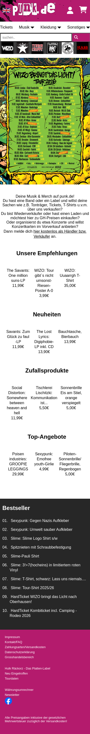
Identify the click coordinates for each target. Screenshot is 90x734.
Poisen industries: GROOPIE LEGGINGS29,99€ (18, 464)
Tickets (6, 27)
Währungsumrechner (19, 690)
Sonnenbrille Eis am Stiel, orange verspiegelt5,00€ (71, 398)
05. (5, 556)
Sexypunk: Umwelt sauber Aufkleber (41, 529)
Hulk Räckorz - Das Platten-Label (27, 668)
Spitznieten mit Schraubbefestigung (40, 547)
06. (5, 565)
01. (5, 521)
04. (5, 547)
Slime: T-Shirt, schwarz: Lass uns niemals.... (48, 579)
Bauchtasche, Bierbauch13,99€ (70, 337)
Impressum (12, 637)
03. (5, 538)
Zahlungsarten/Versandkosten (25, 647)
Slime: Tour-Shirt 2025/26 (32, 588)
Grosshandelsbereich (19, 657)
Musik (24, 27)
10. (5, 611)
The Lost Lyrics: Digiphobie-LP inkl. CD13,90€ (44, 342)
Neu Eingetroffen (16, 673)
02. (5, 529)
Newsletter (12, 695)
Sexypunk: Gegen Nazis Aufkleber (39, 521)
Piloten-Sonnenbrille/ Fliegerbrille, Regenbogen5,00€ (70, 464)
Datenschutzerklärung (20, 652)
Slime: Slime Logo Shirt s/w (33, 538)
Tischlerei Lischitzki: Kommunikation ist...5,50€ (44, 398)
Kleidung (48, 27)
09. (5, 597)
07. (5, 579)
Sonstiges (76, 27)
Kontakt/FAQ (13, 642)
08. (5, 588)
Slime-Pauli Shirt (24, 556)
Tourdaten (11, 678)
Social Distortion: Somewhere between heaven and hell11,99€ (17, 403)
